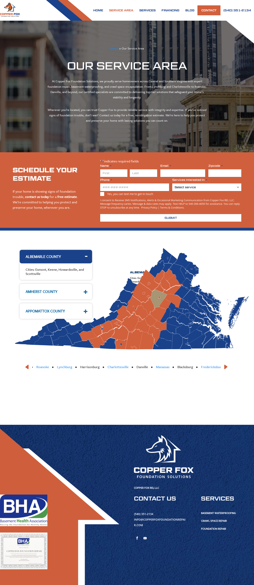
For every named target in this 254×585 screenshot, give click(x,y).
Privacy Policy (148, 207)
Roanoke (47, 366)
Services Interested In (189, 180)
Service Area (121, 10)
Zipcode (215, 166)
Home (98, 10)
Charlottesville (122, 366)
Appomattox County (45, 311)
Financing (170, 10)
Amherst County (41, 291)
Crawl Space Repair (214, 521)
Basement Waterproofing (218, 513)
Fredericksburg (217, 366)
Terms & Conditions (172, 207)
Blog (189, 10)
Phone (106, 180)
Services (147, 10)
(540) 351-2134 (237, 10)
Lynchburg (69, 366)
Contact (208, 10)
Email (165, 166)
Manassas (167, 366)
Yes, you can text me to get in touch (130, 194)
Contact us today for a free (116, 115)
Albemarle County (43, 256)
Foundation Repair (213, 529)
